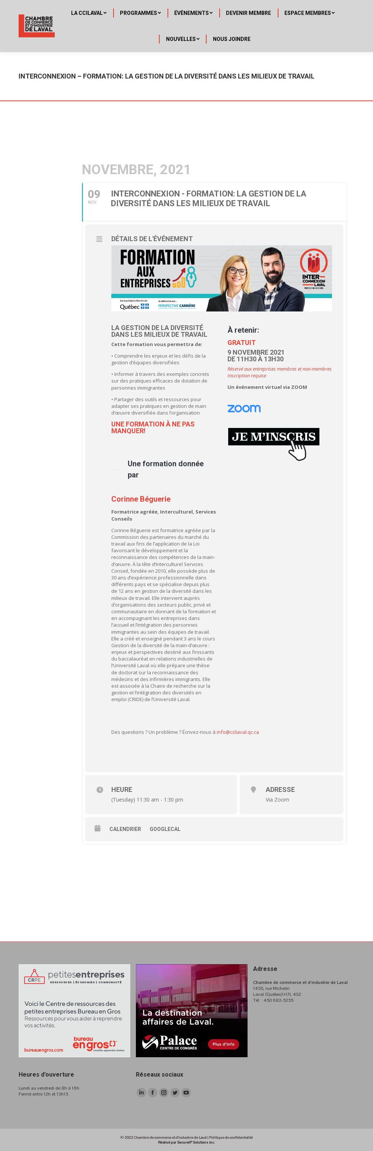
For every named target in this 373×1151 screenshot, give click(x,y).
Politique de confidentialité (231, 1137)
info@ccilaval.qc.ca (238, 732)
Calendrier (125, 829)
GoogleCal (165, 829)
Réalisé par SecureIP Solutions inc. (186, 1142)
